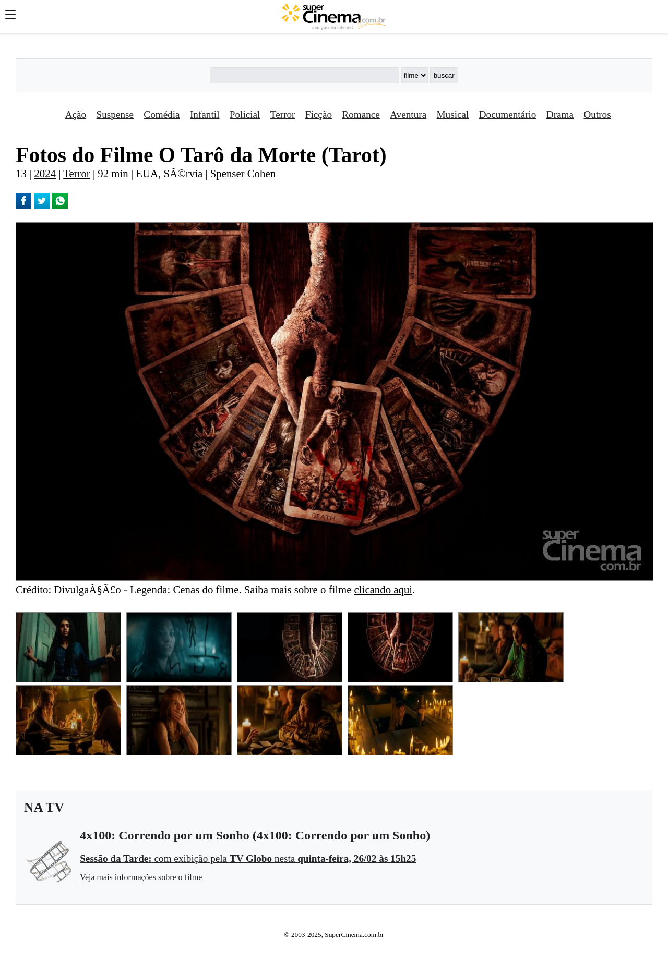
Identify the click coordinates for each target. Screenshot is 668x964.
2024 (45, 173)
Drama (560, 114)
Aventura (408, 114)
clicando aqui (383, 589)
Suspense (115, 114)
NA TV (44, 807)
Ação (75, 114)
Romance (360, 114)
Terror (282, 114)
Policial (245, 114)
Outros (597, 114)
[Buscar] (304, 75)
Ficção (318, 114)
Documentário (507, 114)
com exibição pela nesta (248, 858)
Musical (453, 114)
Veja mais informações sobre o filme (141, 877)
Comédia (162, 114)
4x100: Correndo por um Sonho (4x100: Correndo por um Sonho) (255, 835)
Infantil (204, 114)
